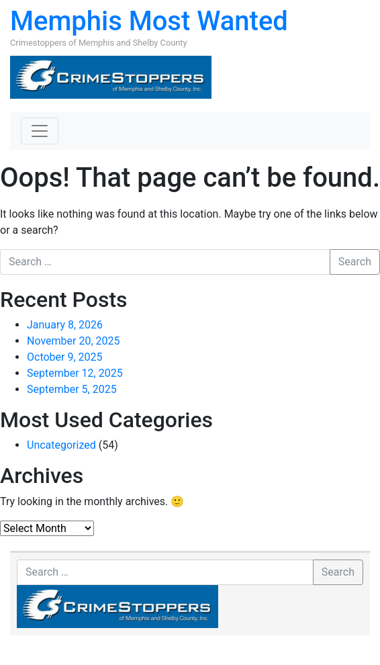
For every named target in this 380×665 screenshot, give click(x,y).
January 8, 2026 (65, 324)
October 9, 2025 (65, 357)
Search (354, 261)
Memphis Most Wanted (149, 21)
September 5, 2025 (72, 389)
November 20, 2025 (73, 341)
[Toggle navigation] (39, 131)
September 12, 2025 (75, 373)
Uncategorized (61, 445)
